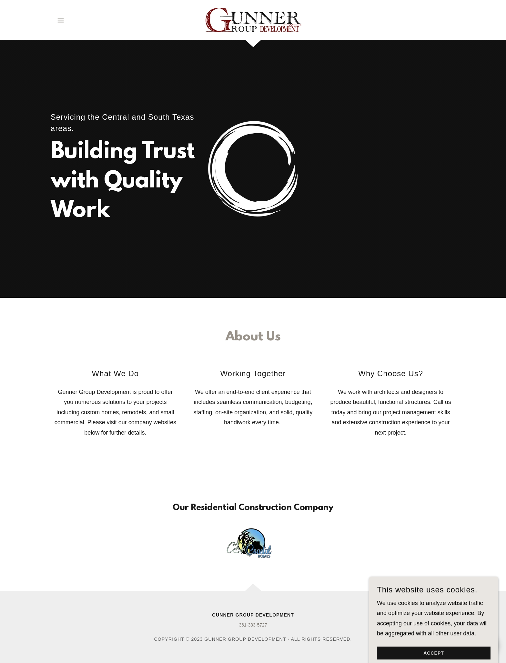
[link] (253, 19)
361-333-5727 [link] (253, 625)
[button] (60, 20)
